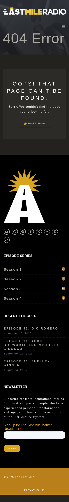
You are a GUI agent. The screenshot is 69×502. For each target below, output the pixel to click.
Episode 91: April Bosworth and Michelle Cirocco (32, 345)
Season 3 (34, 289)
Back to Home (34, 123)
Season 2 (34, 279)
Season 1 (34, 269)
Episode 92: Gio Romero (31, 328)
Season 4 (34, 298)
